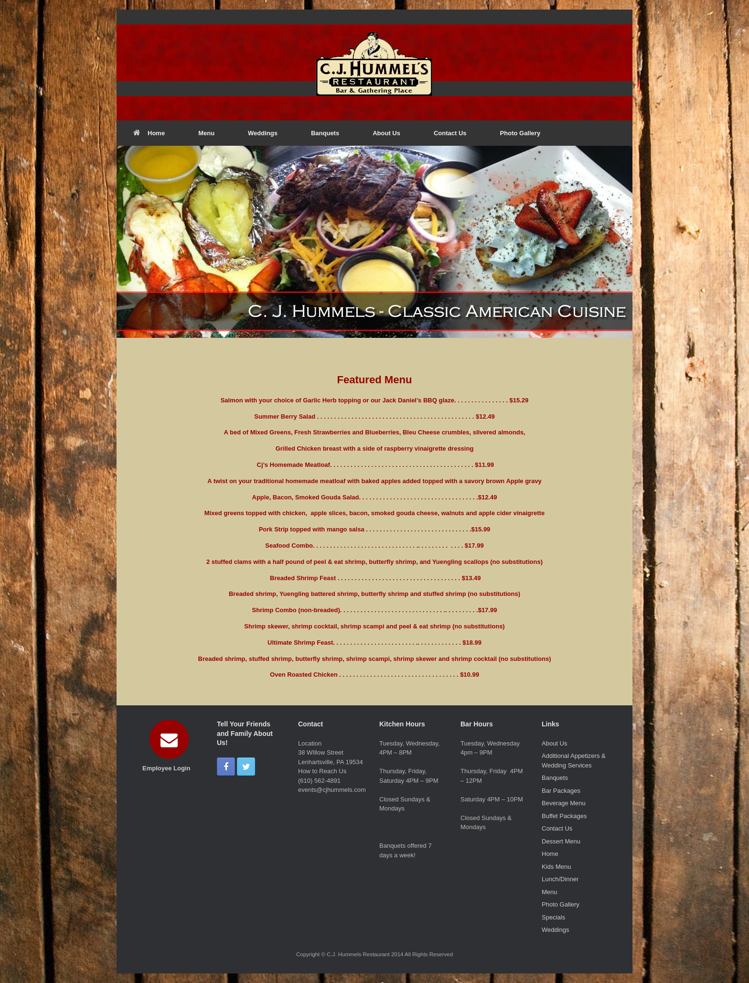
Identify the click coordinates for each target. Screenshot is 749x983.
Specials (553, 917)
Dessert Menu (561, 841)
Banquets (325, 133)
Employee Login (169, 768)
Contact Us (450, 133)
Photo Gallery (520, 133)
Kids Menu (556, 866)
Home (149, 133)
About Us (386, 133)
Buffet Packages (564, 816)
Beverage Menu (564, 803)
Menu (206, 133)
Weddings (263, 133)
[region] (374, 242)
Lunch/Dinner (560, 879)
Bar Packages (561, 790)
